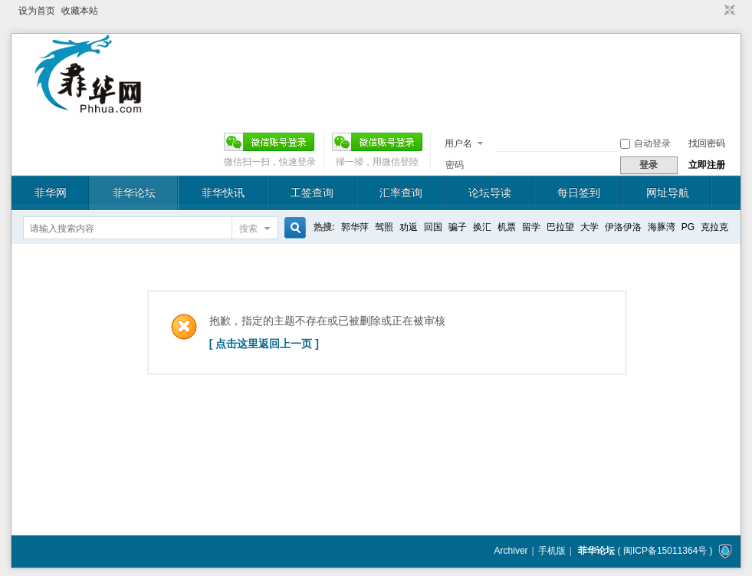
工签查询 (312, 192)
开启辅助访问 (715, 11)
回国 (433, 227)
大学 (589, 227)
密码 (454, 165)
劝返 (408, 227)
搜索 (248, 228)
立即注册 (706, 165)
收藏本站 (79, 10)
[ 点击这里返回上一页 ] (264, 343)
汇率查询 (400, 192)
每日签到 (578, 192)
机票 (507, 227)
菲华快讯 (223, 192)
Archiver (511, 550)
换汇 (482, 227)
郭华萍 (355, 227)
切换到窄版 (728, 11)
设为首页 (36, 10)
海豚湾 (661, 227)
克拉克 (714, 227)
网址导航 (667, 192)
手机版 (552, 550)
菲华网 (50, 192)
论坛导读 (489, 192)
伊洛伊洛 (623, 227)
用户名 (458, 143)
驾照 (384, 227)
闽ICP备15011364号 (665, 550)
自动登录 (645, 143)
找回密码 (706, 143)
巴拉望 (560, 227)
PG (688, 227)
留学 (531, 227)
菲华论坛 (134, 192)
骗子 (457, 227)
